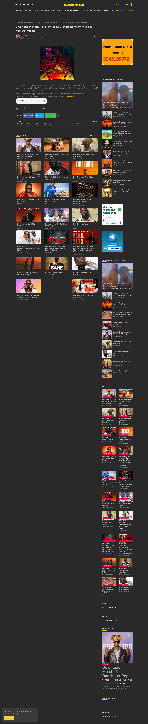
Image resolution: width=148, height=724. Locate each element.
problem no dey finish (28, 22)
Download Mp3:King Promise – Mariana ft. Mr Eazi (27, 273)
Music (37, 109)
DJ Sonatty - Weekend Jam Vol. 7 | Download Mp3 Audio (122, 152)
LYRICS (99, 10)
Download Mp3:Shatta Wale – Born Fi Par (122, 181)
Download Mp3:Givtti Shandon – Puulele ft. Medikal (123, 123)
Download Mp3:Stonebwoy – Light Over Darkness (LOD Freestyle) (83, 201)
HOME (18, 10)
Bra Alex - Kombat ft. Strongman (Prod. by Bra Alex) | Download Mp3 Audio (123, 162)
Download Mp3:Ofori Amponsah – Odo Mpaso (28, 200)
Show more (94, 135)
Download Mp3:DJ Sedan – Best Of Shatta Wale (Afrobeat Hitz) (28, 296)
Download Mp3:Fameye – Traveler (82, 225)
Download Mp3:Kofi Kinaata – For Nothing (28, 178)
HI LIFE (92, 10)
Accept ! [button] (9, 718)
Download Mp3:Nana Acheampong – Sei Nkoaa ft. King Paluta (28, 248)
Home (18, 22)
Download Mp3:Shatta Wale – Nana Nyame (83, 155)
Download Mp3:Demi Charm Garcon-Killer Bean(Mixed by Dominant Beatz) (55, 248)
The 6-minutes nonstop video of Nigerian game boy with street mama (122, 314)
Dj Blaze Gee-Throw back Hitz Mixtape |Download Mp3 (122, 191)
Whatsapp (51, 115)
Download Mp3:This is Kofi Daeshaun (82, 273)
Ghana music (28, 109)
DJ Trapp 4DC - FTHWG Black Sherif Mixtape (122, 142)
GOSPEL (60, 10)
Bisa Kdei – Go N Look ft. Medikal (56, 177)
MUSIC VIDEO (109, 10)
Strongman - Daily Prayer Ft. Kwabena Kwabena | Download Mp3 (122, 172)
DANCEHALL (38, 10)
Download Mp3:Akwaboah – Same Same (55, 273)
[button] (74, 16)
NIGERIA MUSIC (121, 10)
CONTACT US (27, 10)
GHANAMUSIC (50, 10)
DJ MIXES (85, 10)
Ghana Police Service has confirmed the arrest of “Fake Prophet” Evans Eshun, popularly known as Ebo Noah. (123, 115)
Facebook (30, 115)
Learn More (16, 713)
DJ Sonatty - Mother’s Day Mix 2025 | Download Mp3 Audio (122, 132)
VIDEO (131, 10)
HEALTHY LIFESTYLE (72, 10)
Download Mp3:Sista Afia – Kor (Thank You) (83, 296)
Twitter (40, 115)
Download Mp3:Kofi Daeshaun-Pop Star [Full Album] (28, 155)
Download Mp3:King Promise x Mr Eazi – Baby (56, 155)
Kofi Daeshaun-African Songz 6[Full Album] (55, 200)
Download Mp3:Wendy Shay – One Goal (83, 178)
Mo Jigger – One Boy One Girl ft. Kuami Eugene (56, 225)
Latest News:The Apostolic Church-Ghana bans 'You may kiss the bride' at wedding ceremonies (125, 461)
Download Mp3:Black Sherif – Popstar (27, 225)
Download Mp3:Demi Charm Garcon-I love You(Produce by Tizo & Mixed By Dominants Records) (83, 249)
